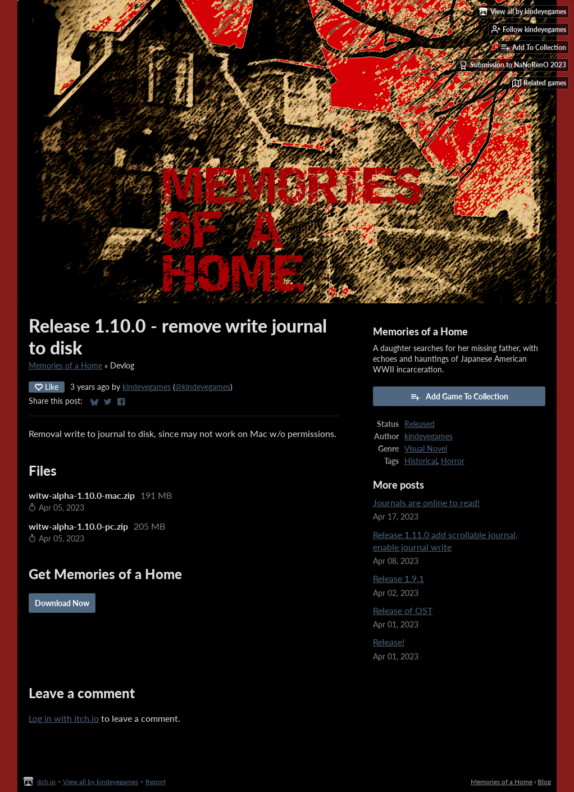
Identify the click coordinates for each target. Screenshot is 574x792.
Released (419, 424)
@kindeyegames (202, 387)
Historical (420, 461)
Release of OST (402, 610)
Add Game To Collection (459, 397)
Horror (452, 461)
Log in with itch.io (64, 718)
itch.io (46, 781)
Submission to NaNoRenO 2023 (512, 65)
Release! (388, 641)
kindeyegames (146, 387)
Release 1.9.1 (398, 578)
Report (155, 781)
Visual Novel (425, 448)
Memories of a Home (65, 365)
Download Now (62, 603)
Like (46, 387)
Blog (544, 781)
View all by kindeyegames (100, 781)
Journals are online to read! (426, 502)
